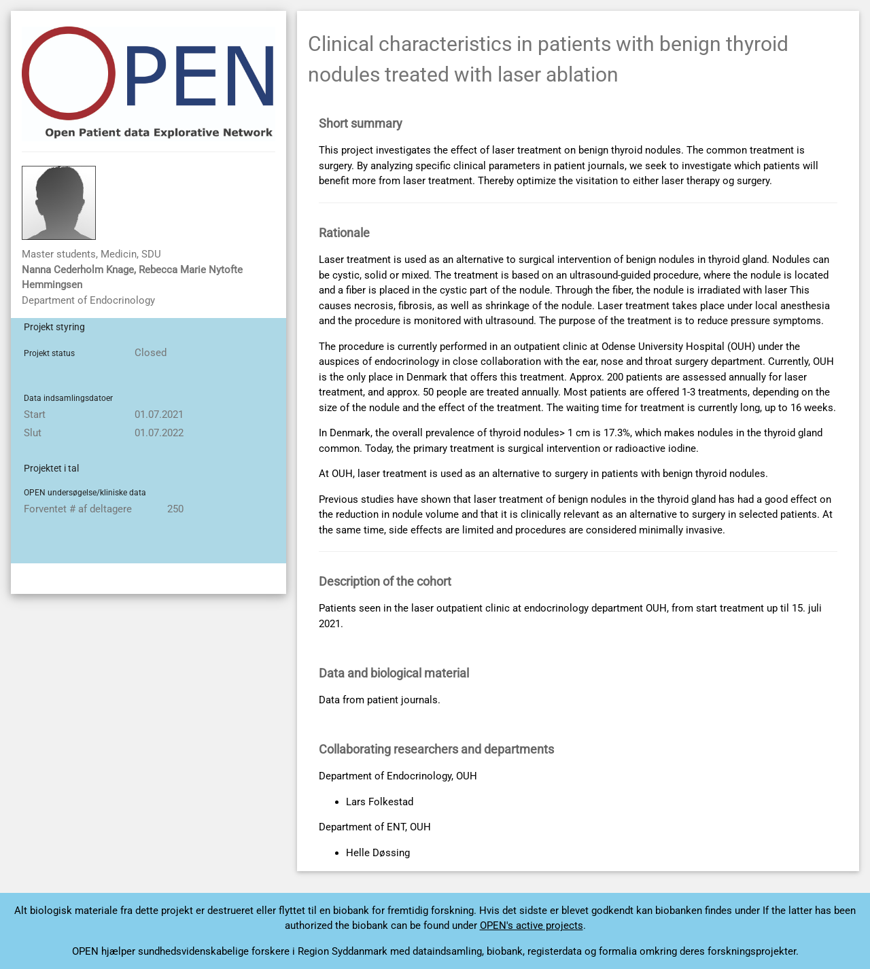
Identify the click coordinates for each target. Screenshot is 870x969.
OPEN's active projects (531, 925)
